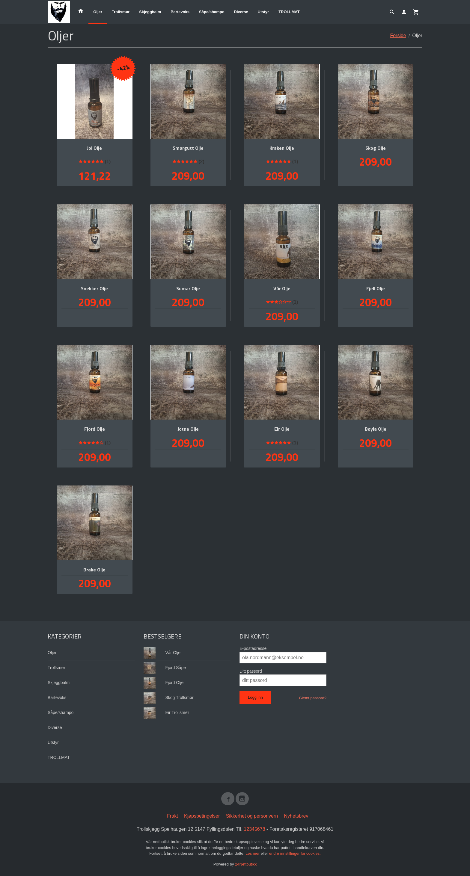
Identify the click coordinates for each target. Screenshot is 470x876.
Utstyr (263, 12)
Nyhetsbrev (296, 815)
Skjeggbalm (150, 12)
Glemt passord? (312, 698)
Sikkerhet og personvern (252, 815)
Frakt (172, 815)
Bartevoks (180, 12)
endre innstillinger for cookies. (295, 853)
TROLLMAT (289, 12)
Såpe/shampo (212, 12)
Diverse (241, 12)
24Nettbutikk (246, 864)
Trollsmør (120, 12)
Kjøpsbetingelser (202, 815)
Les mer (253, 853)
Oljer (97, 12)
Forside (398, 35)
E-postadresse (252, 648)
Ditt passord (250, 671)
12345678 (254, 829)
